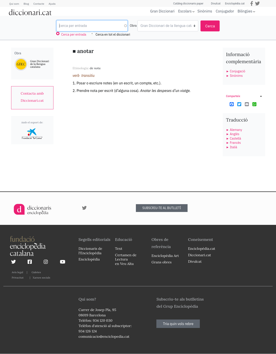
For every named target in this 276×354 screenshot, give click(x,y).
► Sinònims (234, 76)
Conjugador (225, 11)
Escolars (185, 11)
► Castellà (233, 138)
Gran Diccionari (162, 11)
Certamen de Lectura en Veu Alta (125, 259)
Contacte (38, 3)
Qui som (14, 3)
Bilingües (245, 11)
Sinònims (204, 11)
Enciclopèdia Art (165, 255)
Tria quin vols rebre (178, 323)
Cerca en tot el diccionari (113, 35)
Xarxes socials (41, 277)
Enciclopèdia (89, 259)
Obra (133, 26)
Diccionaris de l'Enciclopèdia (90, 250)
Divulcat (216, 3)
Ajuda (52, 3)
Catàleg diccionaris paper (188, 3)
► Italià (231, 147)
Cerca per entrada (73, 35)
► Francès (233, 143)
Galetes (36, 272)
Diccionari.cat (199, 255)
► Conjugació (235, 71)
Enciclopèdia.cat (235, 3)
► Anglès (232, 134)
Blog (26, 3)
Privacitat (18, 277)
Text (118, 248)
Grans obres (161, 262)
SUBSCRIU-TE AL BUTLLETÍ (161, 208)
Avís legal (17, 272)
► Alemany (234, 130)
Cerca (210, 26)
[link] (32, 97)
